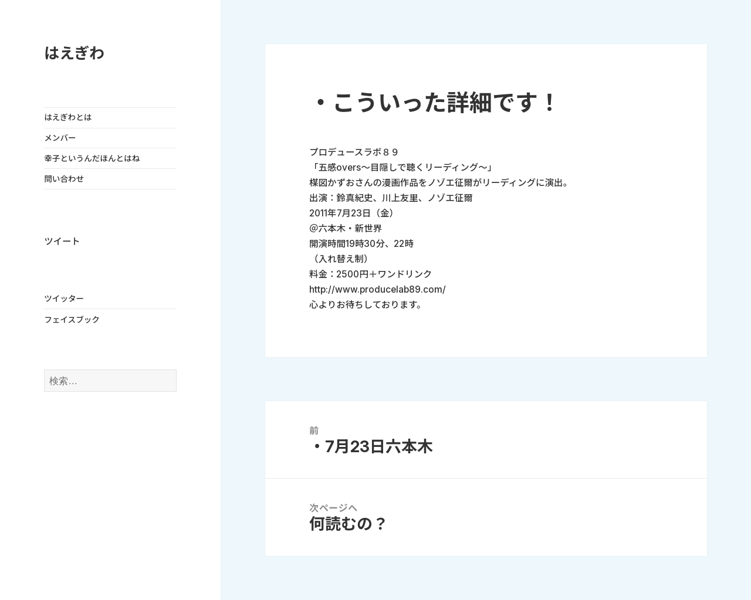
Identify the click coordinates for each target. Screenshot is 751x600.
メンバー (60, 138)
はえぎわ (74, 53)
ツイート (62, 241)
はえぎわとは (68, 117)
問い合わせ (64, 179)
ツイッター (64, 298)
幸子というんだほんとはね (92, 158)
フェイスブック (72, 319)
